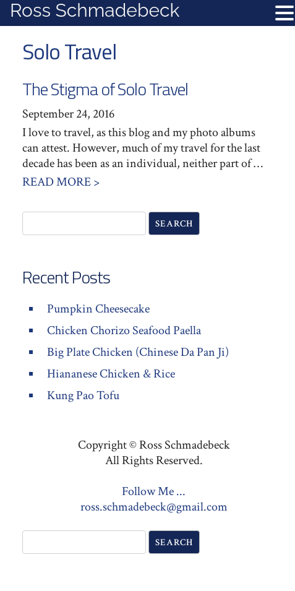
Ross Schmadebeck (94, 10)
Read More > (61, 182)
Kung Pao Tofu (83, 395)
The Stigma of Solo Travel (105, 88)
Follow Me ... (154, 491)
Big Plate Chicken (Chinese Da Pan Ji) (138, 352)
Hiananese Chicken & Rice (111, 374)
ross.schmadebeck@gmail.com (154, 507)
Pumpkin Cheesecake (98, 309)
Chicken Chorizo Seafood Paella (124, 330)
